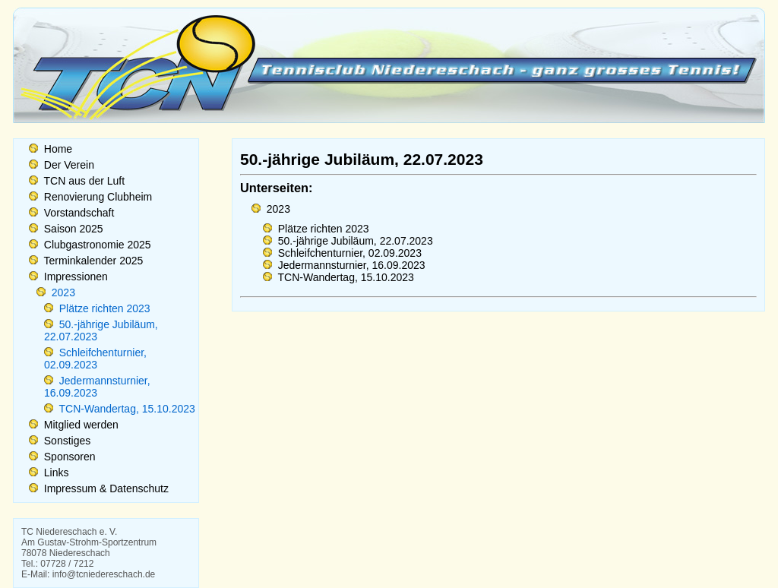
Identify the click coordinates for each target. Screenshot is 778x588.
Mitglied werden (80, 425)
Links (55, 472)
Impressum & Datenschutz (105, 488)
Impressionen (74, 276)
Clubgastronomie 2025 (96, 245)
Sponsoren (68, 456)
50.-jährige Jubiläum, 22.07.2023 (354, 241)
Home (56, 149)
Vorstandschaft (78, 213)
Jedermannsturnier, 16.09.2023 (97, 387)
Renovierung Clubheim (96, 197)
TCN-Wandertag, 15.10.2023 (125, 409)
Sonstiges (65, 441)
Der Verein (67, 165)
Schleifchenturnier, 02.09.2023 (95, 358)
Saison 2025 (72, 229)
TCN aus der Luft (83, 181)
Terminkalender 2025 (92, 260)
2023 (62, 292)
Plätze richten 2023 (103, 308)
